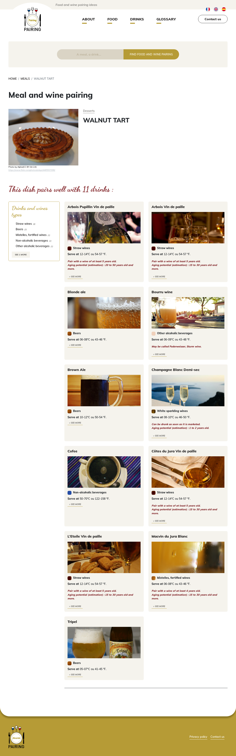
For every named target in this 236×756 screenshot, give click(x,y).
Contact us (213, 19)
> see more (75, 276)
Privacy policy (198, 736)
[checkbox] (34, 223)
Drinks (137, 19)
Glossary (166, 19)
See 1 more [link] (21, 254)
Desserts (89, 110)
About (88, 19)
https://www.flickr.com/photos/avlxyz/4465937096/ (31, 170)
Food (112, 19)
